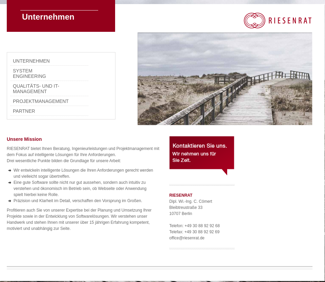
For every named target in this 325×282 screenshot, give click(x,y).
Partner (24, 111)
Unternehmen (31, 61)
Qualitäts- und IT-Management (36, 88)
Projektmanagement (38, 101)
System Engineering (29, 73)
